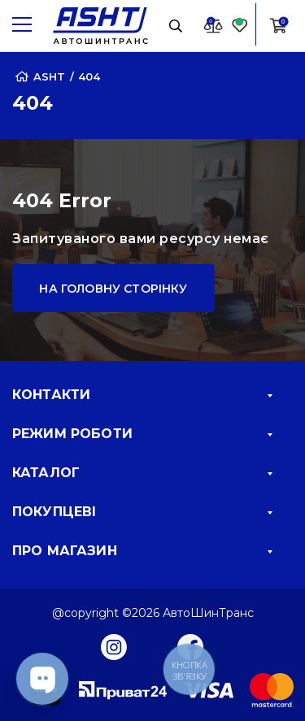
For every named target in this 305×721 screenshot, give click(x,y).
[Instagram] (114, 646)
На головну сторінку (113, 288)
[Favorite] (240, 24)
